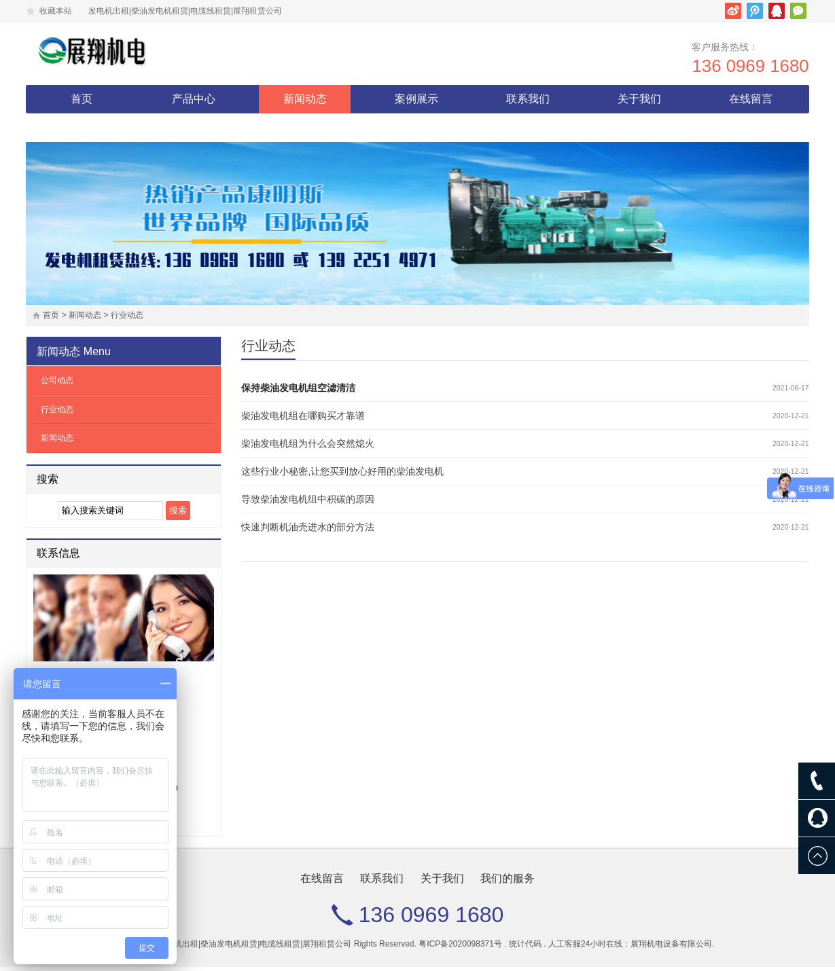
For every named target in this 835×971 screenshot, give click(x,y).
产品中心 (193, 103)
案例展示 (416, 103)
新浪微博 (733, 11)
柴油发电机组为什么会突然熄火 (307, 447)
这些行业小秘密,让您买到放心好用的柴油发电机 (342, 475)
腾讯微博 (755, 11)
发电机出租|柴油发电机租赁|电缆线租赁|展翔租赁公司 (254, 948)
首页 (81, 103)
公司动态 (57, 384)
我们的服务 (81, 131)
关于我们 (639, 103)
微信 (798, 11)
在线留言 (750, 103)
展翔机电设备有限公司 (671, 948)
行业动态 (127, 319)
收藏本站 (55, 11)
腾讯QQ (776, 11)
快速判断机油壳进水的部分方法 (307, 531)
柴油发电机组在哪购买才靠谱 (303, 419)
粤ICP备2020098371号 (460, 948)
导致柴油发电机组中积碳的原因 (307, 503)
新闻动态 (305, 103)
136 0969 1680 (745, 69)
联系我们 (528, 103)
